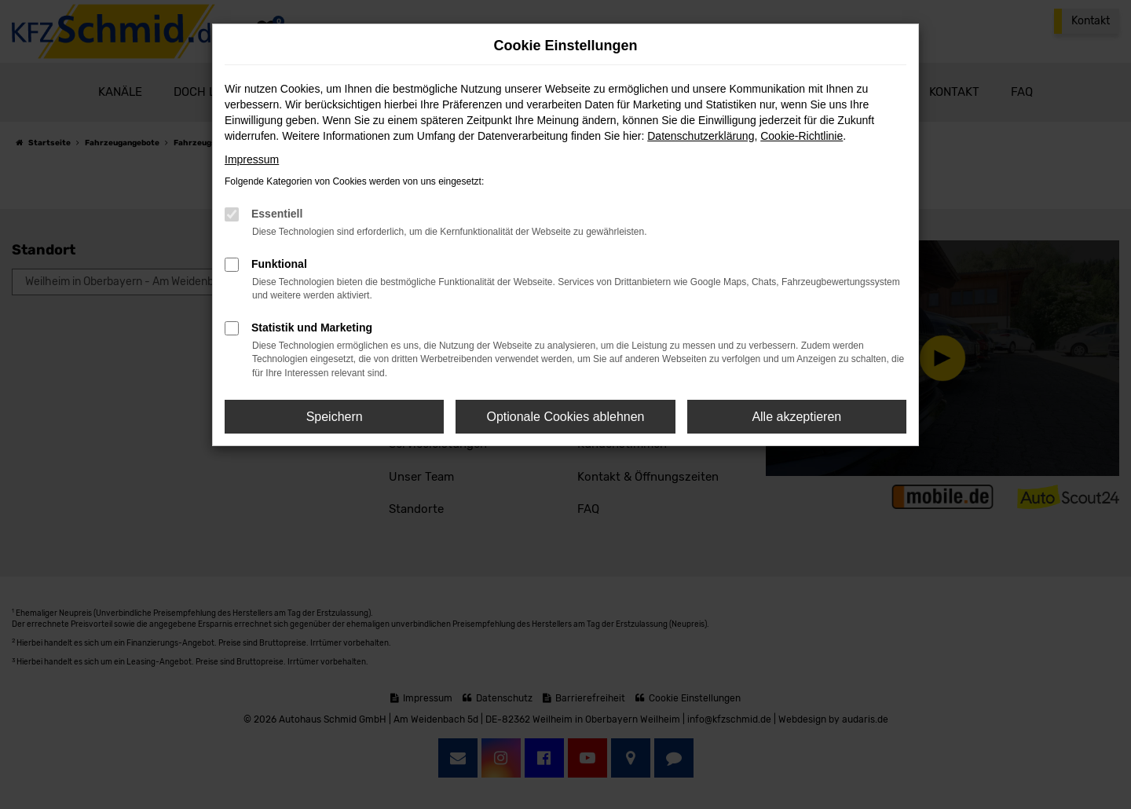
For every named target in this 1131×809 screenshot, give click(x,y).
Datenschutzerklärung (700, 136)
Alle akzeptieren (796, 416)
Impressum (252, 159)
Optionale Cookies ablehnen (565, 416)
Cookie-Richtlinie (801, 136)
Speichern (334, 416)
